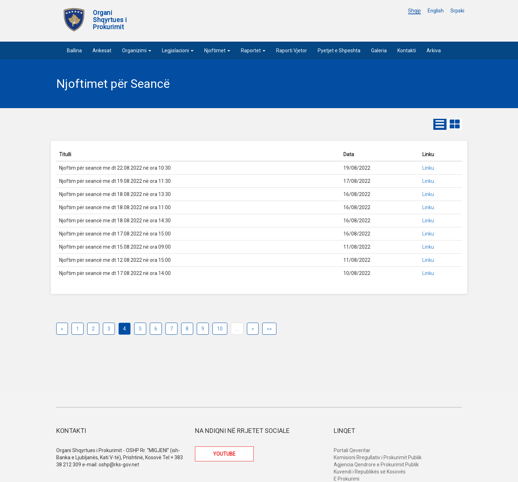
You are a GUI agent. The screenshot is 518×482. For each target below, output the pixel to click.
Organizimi (136, 50)
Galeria (379, 50)
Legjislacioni (178, 50)
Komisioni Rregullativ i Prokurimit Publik (378, 457)
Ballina (74, 50)
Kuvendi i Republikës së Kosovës (370, 472)
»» (269, 329)
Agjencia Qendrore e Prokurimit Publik (376, 464)
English (436, 11)
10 (220, 329)
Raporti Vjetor (291, 50)
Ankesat (101, 50)
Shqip (414, 11)
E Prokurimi (346, 479)
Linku (428, 168)
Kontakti (406, 50)
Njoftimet (217, 50)
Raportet (253, 50)
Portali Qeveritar (352, 450)
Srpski (457, 11)
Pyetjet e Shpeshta (339, 50)
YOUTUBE (224, 454)
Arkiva (434, 50)
